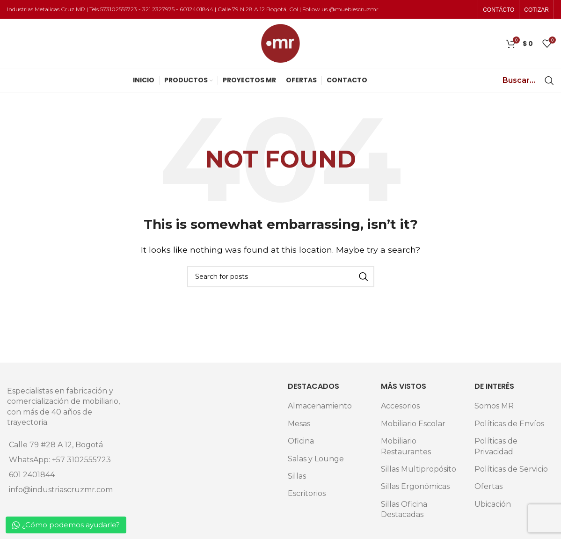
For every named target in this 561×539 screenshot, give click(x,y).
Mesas (299, 423)
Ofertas (488, 486)
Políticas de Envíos (509, 423)
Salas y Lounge (316, 458)
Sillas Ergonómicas (415, 486)
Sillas (297, 476)
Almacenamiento (320, 405)
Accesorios (400, 405)
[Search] (549, 80)
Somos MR (494, 405)
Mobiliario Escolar (413, 423)
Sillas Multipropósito (418, 469)
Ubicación (492, 504)
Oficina (301, 441)
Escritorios (307, 493)
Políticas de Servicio (511, 469)
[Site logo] (280, 42)
